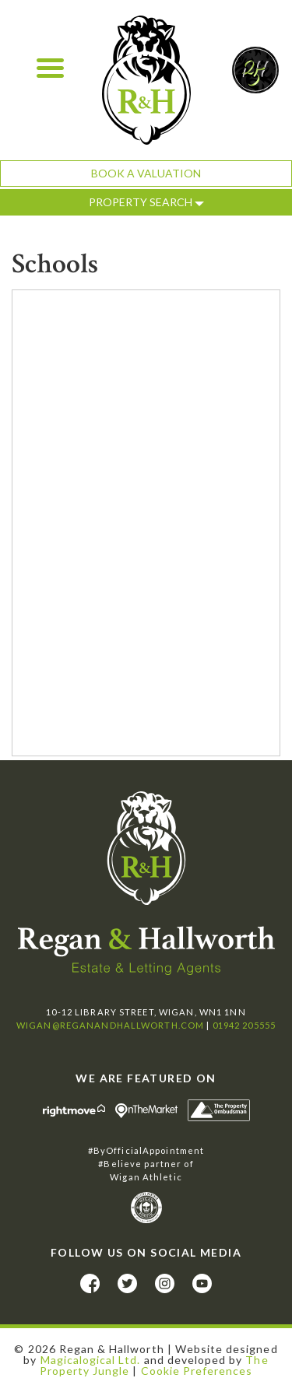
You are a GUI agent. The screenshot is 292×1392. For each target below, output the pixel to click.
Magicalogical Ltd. (90, 1359)
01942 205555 (244, 1025)
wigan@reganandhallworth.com (110, 1025)
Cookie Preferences (197, 1370)
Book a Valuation (146, 173)
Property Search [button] (146, 202)
